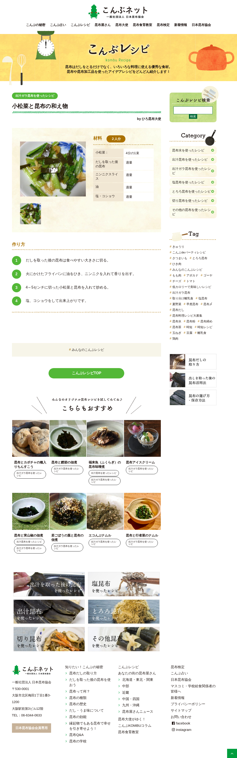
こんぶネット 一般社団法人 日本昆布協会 (118, 11)
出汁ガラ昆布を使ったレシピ (36, 95)
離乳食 (201, 333)
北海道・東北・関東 (137, 680)
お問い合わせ (181, 717)
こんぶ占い (58, 25)
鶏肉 (175, 338)
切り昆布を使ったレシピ (190, 200)
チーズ (176, 281)
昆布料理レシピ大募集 (187, 315)
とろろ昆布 (199, 258)
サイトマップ (181, 711)
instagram (181, 730)
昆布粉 (190, 321)
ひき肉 (176, 264)
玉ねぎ (176, 333)
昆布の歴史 (78, 704)
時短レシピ (204, 327)
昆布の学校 (78, 741)
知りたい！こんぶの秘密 (84, 667)
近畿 (125, 692)
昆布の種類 (78, 698)
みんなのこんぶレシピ (88, 350)
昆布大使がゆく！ (132, 719)
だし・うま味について (86, 711)
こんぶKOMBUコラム (135, 725)
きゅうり (178, 246)
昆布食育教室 (142, 25)
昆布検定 (163, 25)
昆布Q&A (76, 735)
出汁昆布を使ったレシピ (103, 473)
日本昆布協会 (201, 25)
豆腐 (189, 333)
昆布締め (206, 321)
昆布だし (178, 310)
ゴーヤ (207, 275)
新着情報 (180, 25)
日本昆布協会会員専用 (31, 728)
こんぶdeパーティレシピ (188, 252)
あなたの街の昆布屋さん (137, 673)
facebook (180, 723)
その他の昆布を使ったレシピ (191, 212)
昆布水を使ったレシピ (188, 150)
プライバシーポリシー (188, 704)
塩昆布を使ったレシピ (188, 182)
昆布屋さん (103, 25)
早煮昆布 (192, 304)
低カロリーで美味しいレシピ (191, 287)
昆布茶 (176, 327)
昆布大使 (121, 25)
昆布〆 (207, 304)
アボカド (192, 275)
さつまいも (179, 258)
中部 (125, 686)
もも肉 (176, 275)
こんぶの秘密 (35, 25)
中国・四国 (130, 699)
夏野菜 (176, 304)
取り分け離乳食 (182, 298)
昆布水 (176, 321)
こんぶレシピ (80, 25)
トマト (190, 281)
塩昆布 (202, 298)
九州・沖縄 (130, 705)
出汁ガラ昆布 (181, 292)
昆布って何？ (79, 691)
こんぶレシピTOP (86, 373)
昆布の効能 (78, 717)
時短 (189, 327)
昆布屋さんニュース (137, 712)
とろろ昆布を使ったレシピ (191, 191)
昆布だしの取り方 (83, 673)
